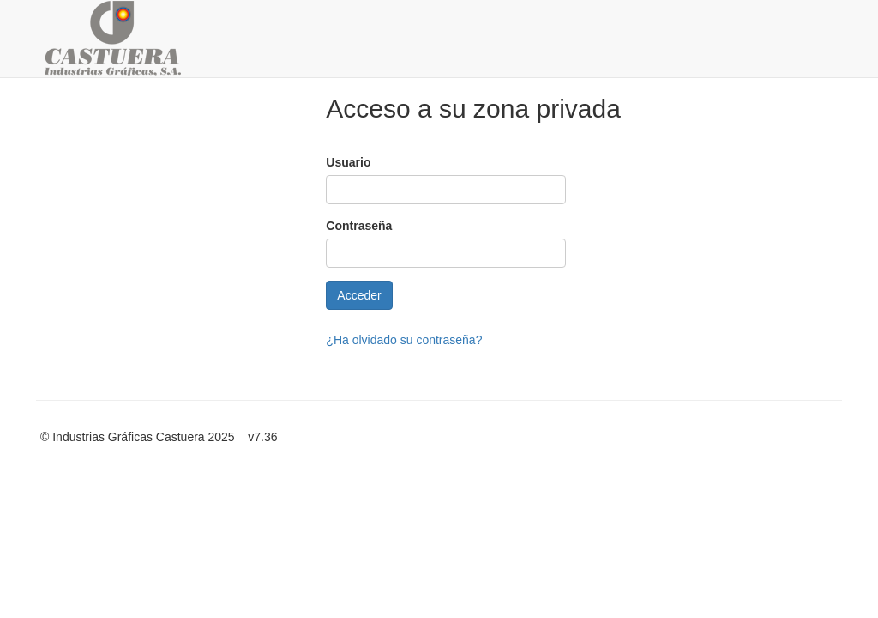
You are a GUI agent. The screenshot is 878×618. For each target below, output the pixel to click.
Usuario (348, 162)
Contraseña (359, 226)
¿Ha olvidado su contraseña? (404, 340)
